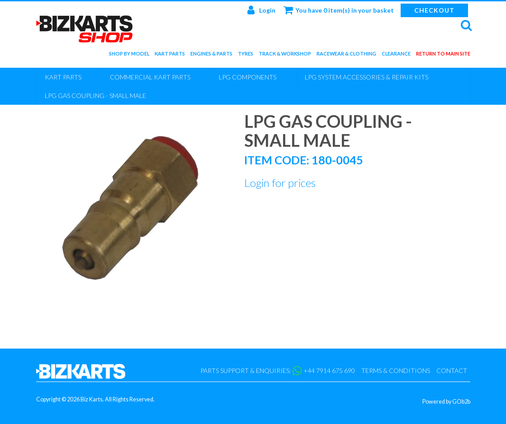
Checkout (434, 10)
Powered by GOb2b (446, 401)
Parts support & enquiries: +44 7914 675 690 (277, 370)
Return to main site (443, 55)
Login (261, 10)
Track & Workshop (285, 55)
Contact (451, 370)
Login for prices (280, 182)
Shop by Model (129, 55)
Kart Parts (170, 55)
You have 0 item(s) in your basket (339, 10)
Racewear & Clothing (346, 55)
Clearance (396, 55)
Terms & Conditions (395, 370)
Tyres (245, 55)
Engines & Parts (211, 55)
